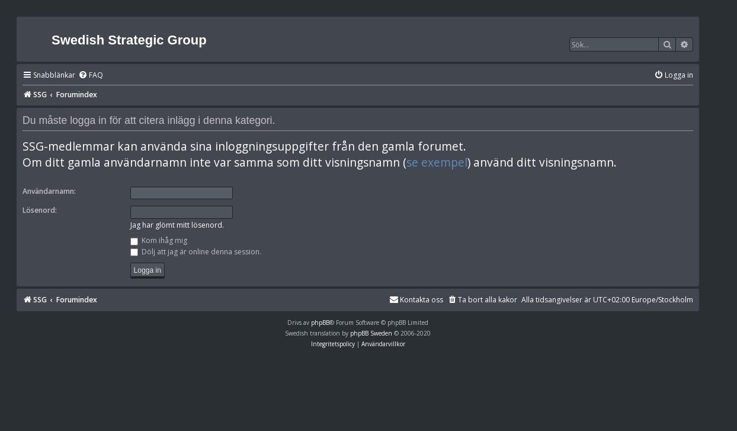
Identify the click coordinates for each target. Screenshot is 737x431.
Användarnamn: (49, 191)
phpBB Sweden (371, 333)
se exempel (436, 162)
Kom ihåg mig (158, 240)
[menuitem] (90, 76)
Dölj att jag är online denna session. (195, 252)
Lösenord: (40, 210)
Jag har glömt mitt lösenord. (177, 225)
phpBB (320, 322)
